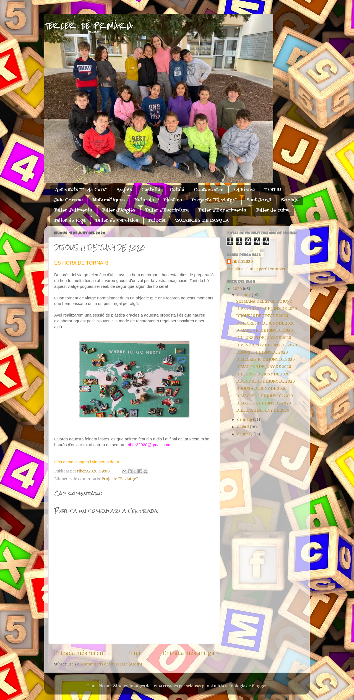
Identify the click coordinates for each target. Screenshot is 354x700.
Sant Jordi (258, 200)
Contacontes (208, 190)
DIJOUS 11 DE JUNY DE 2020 (262, 352)
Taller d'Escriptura (167, 210)
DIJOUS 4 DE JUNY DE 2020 (261, 388)
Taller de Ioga (69, 221)
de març (245, 434)
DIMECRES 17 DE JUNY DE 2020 (265, 323)
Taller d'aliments (73, 210)
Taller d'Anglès (119, 210)
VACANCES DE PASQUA (202, 221)
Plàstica (172, 200)
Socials (289, 200)
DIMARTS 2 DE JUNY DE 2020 (263, 403)
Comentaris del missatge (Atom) (111, 664)
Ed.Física (244, 190)
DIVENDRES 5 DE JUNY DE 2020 (265, 381)
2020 (238, 288)
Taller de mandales (116, 221)
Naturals (144, 200)
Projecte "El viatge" (214, 200)
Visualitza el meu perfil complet (256, 269)
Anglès (124, 190)
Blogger (259, 686)
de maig (245, 419)
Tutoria (156, 221)
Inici (134, 653)
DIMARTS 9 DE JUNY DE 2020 (263, 366)
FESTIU (272, 190)
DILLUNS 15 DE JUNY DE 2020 (263, 337)
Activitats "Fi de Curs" (81, 190)
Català (177, 190)
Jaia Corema (68, 200)
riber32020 (242, 261)
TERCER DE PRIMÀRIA (88, 26)
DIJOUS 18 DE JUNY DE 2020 (262, 316)
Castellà (150, 190)
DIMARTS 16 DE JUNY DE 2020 (264, 330)
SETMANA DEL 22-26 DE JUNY (264, 301)
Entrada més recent (79, 653)
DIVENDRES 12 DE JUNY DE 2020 (266, 345)
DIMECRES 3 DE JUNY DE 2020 (264, 396)
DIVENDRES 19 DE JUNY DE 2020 (266, 308)
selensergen (197, 686)
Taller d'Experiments (222, 210)
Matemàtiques (108, 200)
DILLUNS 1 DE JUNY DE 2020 (262, 410)
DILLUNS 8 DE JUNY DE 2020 (263, 374)
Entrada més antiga (188, 653)
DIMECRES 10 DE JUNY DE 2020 (265, 359)
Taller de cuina (273, 210)
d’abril (243, 427)
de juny (244, 295)
